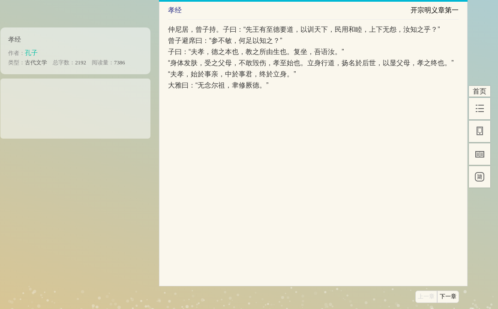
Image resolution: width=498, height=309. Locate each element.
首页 (479, 91)
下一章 (448, 297)
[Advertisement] (75, 105)
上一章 (426, 297)
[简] (479, 177)
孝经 (14, 39)
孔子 (31, 52)
